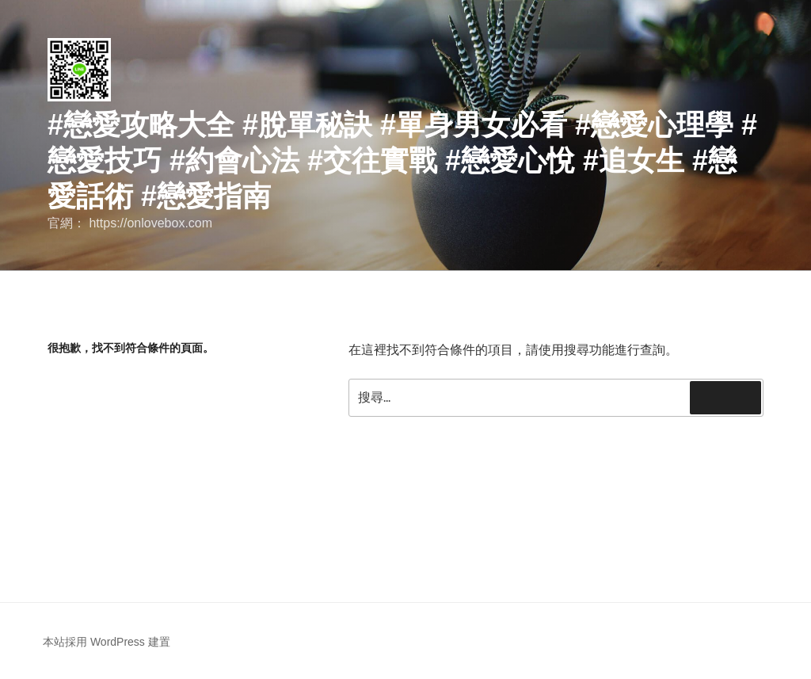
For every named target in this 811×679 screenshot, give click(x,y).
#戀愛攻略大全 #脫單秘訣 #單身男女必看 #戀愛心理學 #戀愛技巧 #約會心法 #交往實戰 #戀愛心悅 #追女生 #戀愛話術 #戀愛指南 (402, 160)
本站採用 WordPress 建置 (106, 641)
